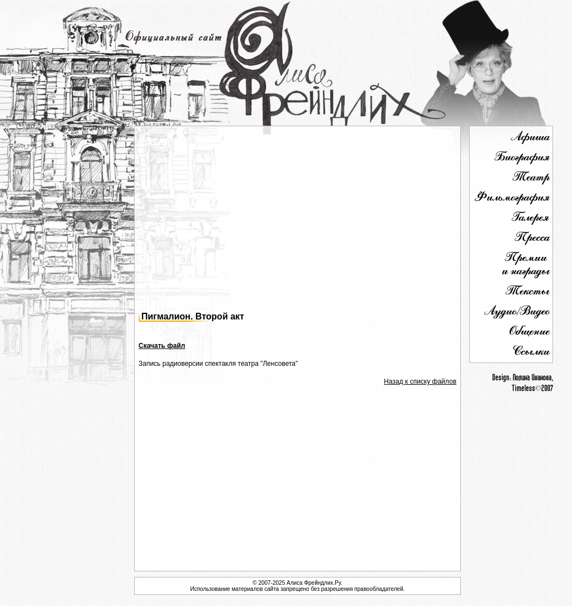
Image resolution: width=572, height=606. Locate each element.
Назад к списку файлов (420, 381)
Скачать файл (162, 346)
